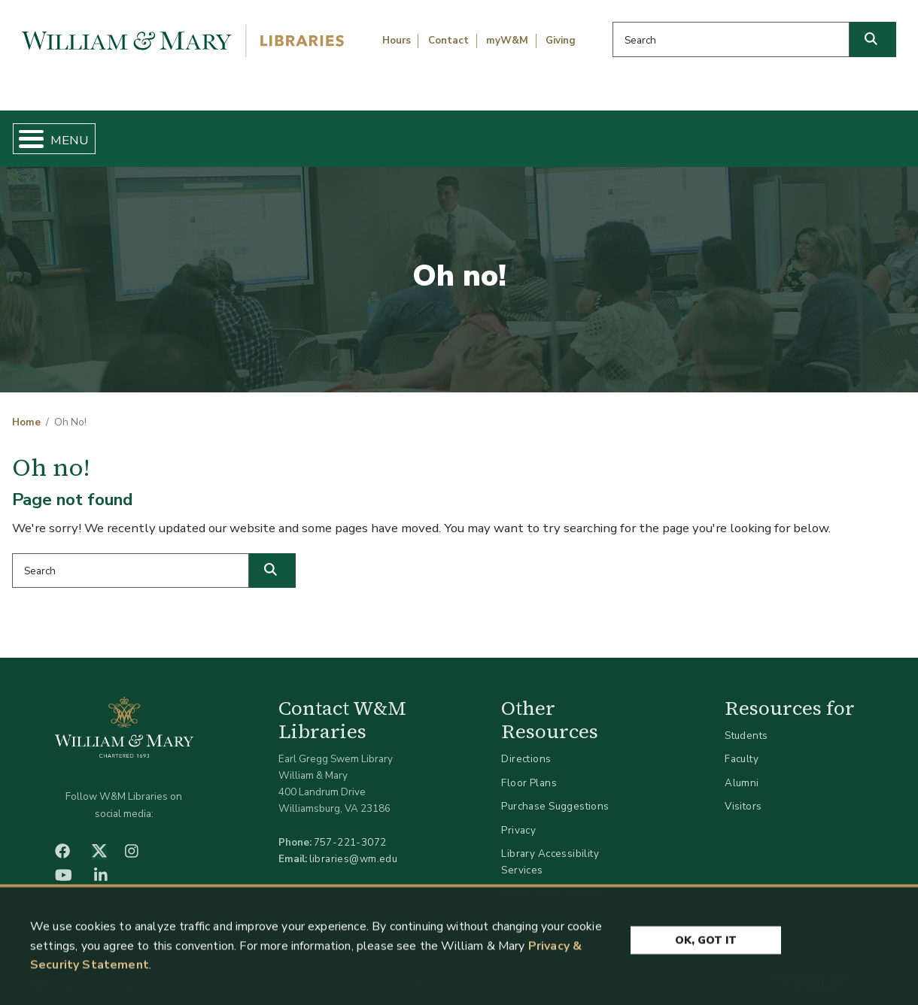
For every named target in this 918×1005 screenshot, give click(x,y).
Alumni (742, 770)
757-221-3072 (350, 829)
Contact (448, 40)
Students (746, 723)
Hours (396, 40)
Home (69, 132)
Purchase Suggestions (555, 793)
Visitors (743, 794)
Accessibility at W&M (552, 881)
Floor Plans (529, 770)
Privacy (518, 817)
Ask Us (845, 132)
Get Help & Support (348, 132)
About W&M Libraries (702, 132)
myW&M (507, 40)
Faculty (741, 747)
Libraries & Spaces (522, 132)
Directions (526, 746)
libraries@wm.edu (353, 846)
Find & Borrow (186, 132)
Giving (561, 40)
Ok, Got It (706, 942)
